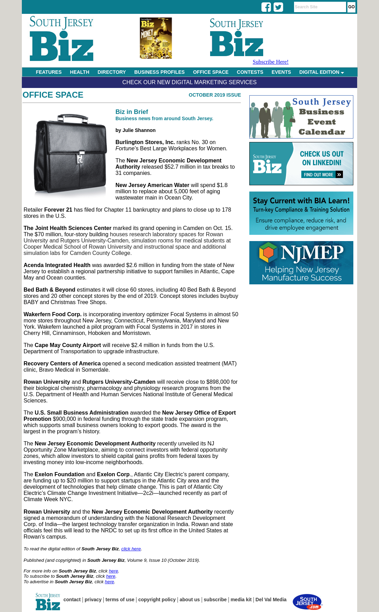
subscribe (215, 599)
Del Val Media (271, 599)
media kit (241, 599)
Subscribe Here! (271, 62)
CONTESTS (250, 72)
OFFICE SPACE (211, 72)
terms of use (119, 599)
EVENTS (281, 72)
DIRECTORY (112, 72)
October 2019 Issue (215, 95)
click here (131, 548)
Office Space (53, 94)
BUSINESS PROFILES (159, 72)
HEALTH (79, 72)
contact (72, 599)
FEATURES (48, 72)
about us (190, 599)
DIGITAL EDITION (321, 72)
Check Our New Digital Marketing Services (189, 82)
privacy (93, 599)
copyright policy (157, 599)
